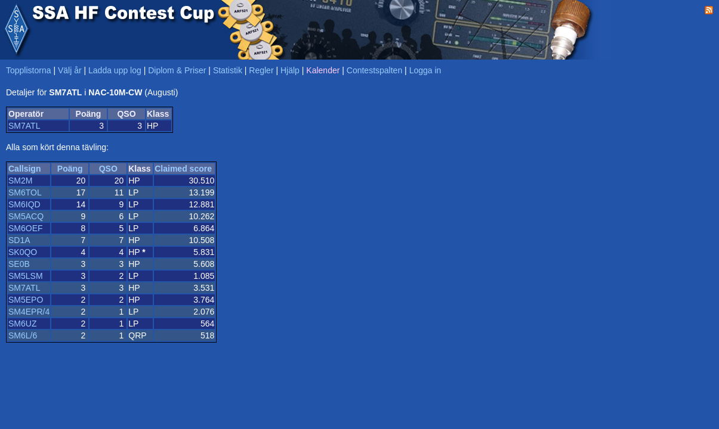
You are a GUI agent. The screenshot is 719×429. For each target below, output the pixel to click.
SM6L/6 (22, 335)
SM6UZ (22, 323)
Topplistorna (28, 70)
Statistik (227, 70)
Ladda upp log (114, 70)
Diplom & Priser (177, 70)
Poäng (70, 168)
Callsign (24, 168)
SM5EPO (25, 299)
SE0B (19, 264)
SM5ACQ (26, 216)
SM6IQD (24, 204)
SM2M (20, 180)
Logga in (425, 70)
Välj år (70, 70)
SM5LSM (25, 276)
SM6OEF (25, 228)
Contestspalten (374, 70)
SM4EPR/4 (29, 311)
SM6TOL (25, 192)
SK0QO (22, 252)
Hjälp (290, 70)
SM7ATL (24, 125)
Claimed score (183, 168)
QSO (108, 168)
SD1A (19, 240)
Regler (261, 70)
